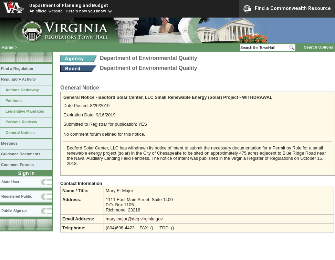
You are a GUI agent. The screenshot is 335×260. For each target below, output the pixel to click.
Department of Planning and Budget (68, 5)
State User (10, 182)
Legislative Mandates (25, 111)
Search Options (318, 47)
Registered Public (16, 196)
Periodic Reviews (21, 122)
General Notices (20, 133)
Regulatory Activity (18, 79)
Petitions (14, 100)
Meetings (9, 143)
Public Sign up (14, 211)
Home (7, 47)
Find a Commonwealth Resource (287, 8)
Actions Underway (22, 90)
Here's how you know (86, 11)
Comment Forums (17, 165)
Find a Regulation (17, 68)
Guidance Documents (20, 154)
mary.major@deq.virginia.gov (134, 218)
